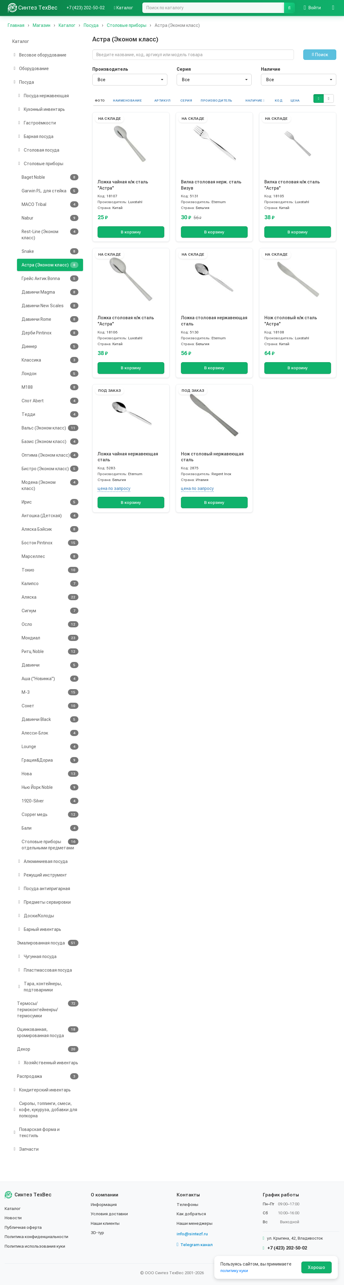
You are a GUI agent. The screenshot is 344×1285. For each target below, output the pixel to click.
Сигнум (50, 611)
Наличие (270, 69)
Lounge (50, 746)
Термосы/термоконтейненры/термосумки (47, 1009)
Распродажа (47, 1076)
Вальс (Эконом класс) (50, 428)
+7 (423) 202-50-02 (86, 7)
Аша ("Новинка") (50, 679)
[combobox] (129, 80)
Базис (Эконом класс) (50, 441)
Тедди (50, 414)
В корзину (130, 231)
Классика (50, 360)
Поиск (320, 54)
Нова (50, 774)
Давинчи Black (50, 719)
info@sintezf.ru (192, 1233)
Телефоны (187, 1204)
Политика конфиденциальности (37, 1236)
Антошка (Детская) (50, 516)
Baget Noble (50, 177)
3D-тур (98, 1232)
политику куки (234, 1270)
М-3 (50, 692)
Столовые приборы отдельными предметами (50, 844)
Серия (184, 69)
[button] (318, 98)
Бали (50, 828)
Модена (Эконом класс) (50, 485)
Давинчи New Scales (50, 306)
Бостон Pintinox (50, 543)
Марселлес (50, 556)
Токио (50, 570)
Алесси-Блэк (50, 733)
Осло (50, 624)
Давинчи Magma (50, 292)
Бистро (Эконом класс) (50, 469)
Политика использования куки (35, 1246)
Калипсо (50, 583)
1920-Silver (50, 801)
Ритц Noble (50, 651)
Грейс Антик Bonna (50, 278)
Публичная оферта (24, 1227)
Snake (50, 251)
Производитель (110, 69)
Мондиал (50, 638)
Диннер (50, 346)
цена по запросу (114, 488)
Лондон (50, 373)
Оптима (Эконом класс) (50, 455)
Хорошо (316, 1267)
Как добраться (192, 1213)
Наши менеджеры (194, 1223)
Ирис (50, 502)
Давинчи (50, 665)
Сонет (50, 706)
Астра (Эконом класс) (50, 265)
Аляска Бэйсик (50, 529)
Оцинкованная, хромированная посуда (47, 1032)
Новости (13, 1217)
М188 (50, 387)
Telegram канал (195, 1244)
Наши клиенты (105, 1223)
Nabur (50, 218)
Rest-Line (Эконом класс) (50, 234)
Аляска (50, 597)
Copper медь (50, 814)
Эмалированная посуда (47, 943)
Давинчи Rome (50, 319)
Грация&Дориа (50, 760)
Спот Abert (50, 401)
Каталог (123, 7)
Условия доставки (110, 1213)
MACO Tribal (50, 204)
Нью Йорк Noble (50, 787)
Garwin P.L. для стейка (50, 191)
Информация (104, 1204)
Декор (47, 1049)
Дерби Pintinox (50, 333)
